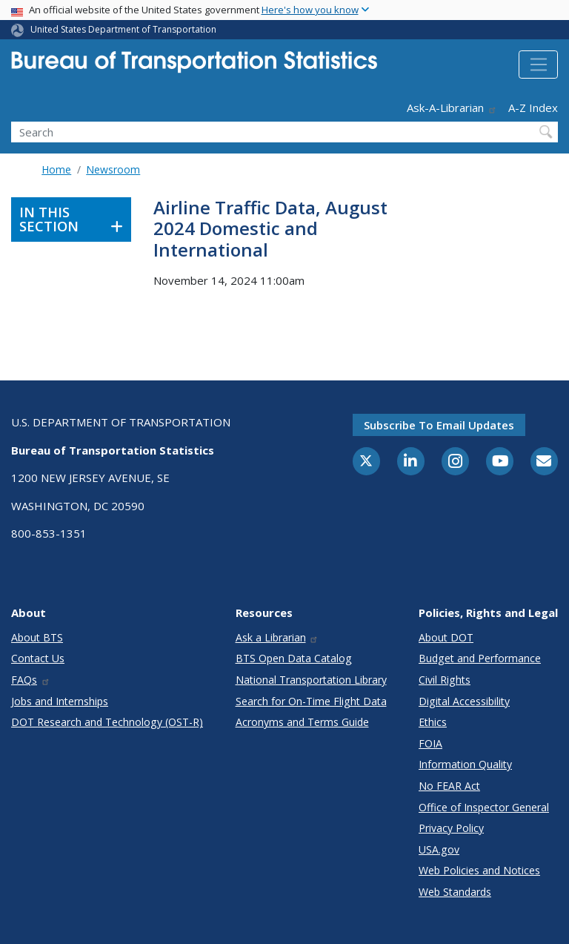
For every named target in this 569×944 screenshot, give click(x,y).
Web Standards (455, 892)
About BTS (37, 637)
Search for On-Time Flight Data (311, 701)
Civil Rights (444, 680)
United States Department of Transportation (123, 29)
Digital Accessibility (464, 701)
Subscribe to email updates (439, 424)
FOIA (430, 743)
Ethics (433, 722)
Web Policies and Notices (479, 870)
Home (56, 169)
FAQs (30, 680)
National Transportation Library (311, 680)
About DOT (446, 637)
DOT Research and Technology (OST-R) (107, 722)
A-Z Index (533, 107)
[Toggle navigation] (538, 64)
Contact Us (37, 658)
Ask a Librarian (277, 637)
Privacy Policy (451, 828)
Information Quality (465, 764)
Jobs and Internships (59, 701)
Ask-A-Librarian (452, 107)
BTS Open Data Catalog (294, 658)
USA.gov (439, 849)
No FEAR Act (449, 786)
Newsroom (113, 169)
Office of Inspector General (484, 807)
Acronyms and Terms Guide (302, 722)
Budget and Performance (480, 658)
